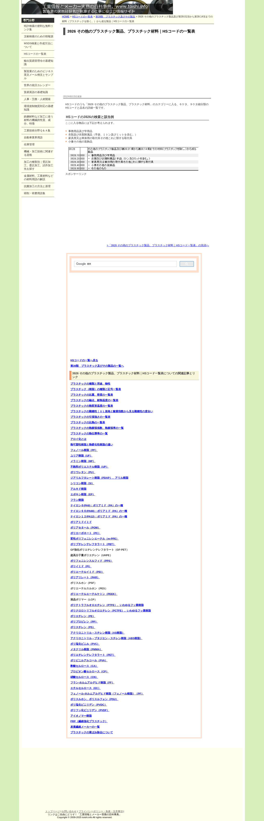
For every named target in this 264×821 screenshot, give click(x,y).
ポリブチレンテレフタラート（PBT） (93, 544)
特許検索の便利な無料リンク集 (38, 27)
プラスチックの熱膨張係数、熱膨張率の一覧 (97, 427)
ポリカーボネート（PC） (85, 533)
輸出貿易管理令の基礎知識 (38, 62)
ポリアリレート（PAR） (85, 577)
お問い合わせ (69, 811)
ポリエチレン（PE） (82, 616)
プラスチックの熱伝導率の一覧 (89, 433)
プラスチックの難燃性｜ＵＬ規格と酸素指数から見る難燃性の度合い (111, 411)
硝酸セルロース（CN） (84, 677)
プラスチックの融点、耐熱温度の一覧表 (94, 400)
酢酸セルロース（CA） (84, 665)
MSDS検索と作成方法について (38, 45)
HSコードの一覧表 (82, 16)
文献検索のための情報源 (38, 36)
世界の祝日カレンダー (37, 85)
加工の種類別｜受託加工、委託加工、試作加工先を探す (38, 165)
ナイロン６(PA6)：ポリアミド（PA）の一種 (96, 505)
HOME (65, 16)
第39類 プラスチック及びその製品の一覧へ (97, 365)
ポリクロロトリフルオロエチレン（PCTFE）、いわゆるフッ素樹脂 (110, 610)
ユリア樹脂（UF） (81, 455)
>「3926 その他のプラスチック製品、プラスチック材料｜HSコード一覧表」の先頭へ (158, 245)
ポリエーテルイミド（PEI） (87, 571)
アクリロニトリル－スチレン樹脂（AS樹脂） (97, 632)
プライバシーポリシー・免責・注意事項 (101, 811)
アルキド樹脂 (78, 488)
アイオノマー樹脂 (81, 715)
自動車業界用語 (33, 137)
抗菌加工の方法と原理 (37, 186)
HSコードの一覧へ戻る (84, 360)
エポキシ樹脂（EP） (82, 494)
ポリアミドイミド (81, 522)
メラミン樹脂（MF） (82, 461)
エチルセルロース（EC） (85, 688)
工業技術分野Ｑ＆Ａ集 (37, 130)
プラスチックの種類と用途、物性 (90, 383)
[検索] (125, 264)
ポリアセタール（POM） (85, 527)
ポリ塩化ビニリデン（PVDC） (88, 704)
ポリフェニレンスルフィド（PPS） (91, 560)
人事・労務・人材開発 (37, 99)
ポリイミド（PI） (80, 566)
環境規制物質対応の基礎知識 (38, 108)
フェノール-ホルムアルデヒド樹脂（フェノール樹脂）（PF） (107, 693)
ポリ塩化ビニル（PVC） (85, 643)
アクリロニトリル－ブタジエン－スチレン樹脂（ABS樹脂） (106, 638)
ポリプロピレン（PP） (84, 621)
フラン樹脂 (77, 499)
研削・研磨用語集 (34, 193)
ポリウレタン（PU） (82, 472)
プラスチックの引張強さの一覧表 (90, 416)
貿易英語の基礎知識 (36, 92)
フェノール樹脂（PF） (84, 450)
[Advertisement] (137, 65)
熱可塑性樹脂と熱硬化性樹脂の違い (91, 444)
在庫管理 (29, 144)
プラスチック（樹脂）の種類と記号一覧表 (95, 389)
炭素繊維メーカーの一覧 (85, 726)
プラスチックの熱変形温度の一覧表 (91, 405)
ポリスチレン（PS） (82, 627)
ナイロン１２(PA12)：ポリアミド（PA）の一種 (98, 516)
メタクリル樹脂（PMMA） (86, 649)
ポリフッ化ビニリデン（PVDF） (89, 710)
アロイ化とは (78, 439)
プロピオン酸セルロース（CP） (89, 671)
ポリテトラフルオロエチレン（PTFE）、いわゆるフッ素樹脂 (107, 605)
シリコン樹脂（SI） (82, 483)
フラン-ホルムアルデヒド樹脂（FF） (92, 682)
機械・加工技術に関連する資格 (38, 153)
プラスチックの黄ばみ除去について (91, 732)
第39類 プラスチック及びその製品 (115, 16)
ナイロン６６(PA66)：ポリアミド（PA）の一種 (98, 510)
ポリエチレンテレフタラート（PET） (92, 654)
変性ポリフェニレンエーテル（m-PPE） (94, 538)
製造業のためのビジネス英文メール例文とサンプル (38, 75)
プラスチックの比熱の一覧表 (87, 422)
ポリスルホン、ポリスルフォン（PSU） (94, 699)
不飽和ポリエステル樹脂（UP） (89, 466)
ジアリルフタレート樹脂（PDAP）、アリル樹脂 (99, 477)
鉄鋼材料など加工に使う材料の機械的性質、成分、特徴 (38, 120)
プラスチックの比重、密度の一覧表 (91, 394)
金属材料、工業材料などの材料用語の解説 (38, 177)
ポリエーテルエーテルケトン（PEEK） (93, 594)
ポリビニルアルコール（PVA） (88, 660)
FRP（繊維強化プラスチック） (89, 721)
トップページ (52, 811)
